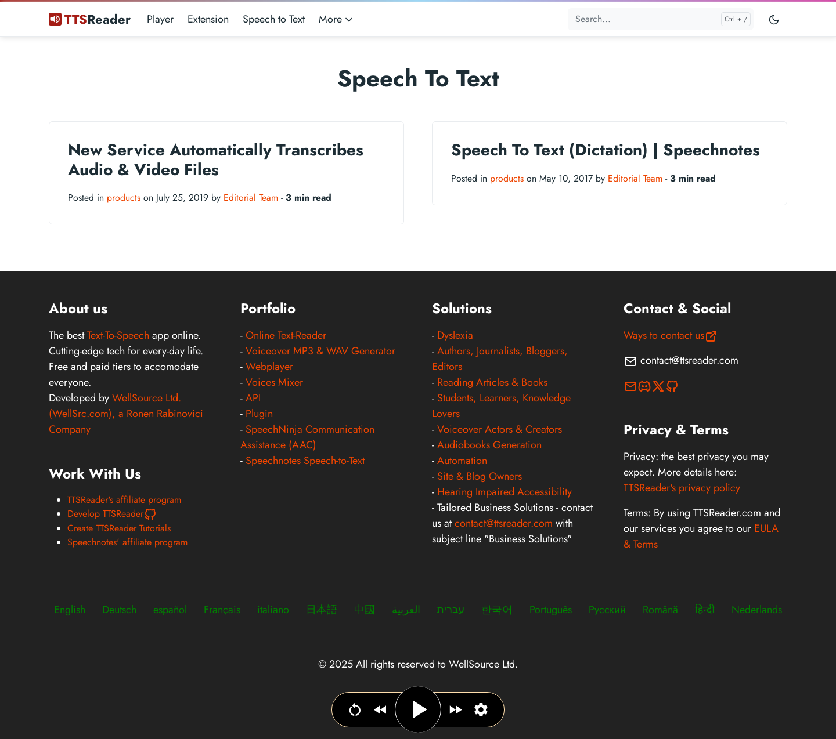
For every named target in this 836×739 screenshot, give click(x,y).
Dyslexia (455, 335)
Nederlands (757, 609)
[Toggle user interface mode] (774, 19)
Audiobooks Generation (489, 444)
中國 (364, 609)
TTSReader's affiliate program (124, 499)
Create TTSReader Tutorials (119, 528)
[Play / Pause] (418, 709)
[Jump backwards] (380, 709)
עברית (450, 609)
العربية (406, 609)
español (170, 609)
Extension (208, 19)
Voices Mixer (274, 382)
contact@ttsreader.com (504, 523)
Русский (607, 609)
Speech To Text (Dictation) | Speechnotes (605, 150)
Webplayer (269, 366)
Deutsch (119, 609)
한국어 (497, 609)
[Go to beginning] (355, 709)
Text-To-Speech (118, 335)
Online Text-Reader (286, 335)
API (253, 397)
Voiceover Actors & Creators (499, 429)
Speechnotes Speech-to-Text (305, 460)
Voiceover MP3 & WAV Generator (320, 350)
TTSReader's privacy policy (682, 487)
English (69, 609)
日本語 (321, 609)
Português (550, 609)
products (123, 197)
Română (660, 609)
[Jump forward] (455, 709)
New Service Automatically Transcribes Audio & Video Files (215, 160)
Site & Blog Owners (479, 476)
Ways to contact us (671, 335)
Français (222, 609)
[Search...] (661, 19)
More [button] (337, 19)
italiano (273, 609)
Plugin (259, 413)
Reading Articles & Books (492, 382)
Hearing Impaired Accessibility (504, 491)
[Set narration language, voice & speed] (481, 709)
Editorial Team (251, 197)
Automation (462, 460)
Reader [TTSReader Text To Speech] (90, 19)
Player (160, 19)
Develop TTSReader (112, 513)
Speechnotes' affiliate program (127, 542)
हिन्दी (705, 609)
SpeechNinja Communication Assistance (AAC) (307, 437)
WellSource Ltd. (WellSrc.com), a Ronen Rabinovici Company (126, 413)
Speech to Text (274, 19)
